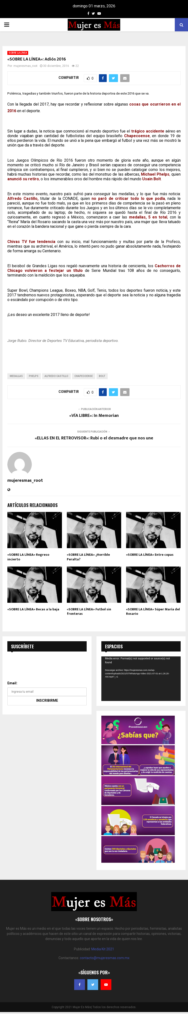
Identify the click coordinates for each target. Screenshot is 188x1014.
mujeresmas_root (25, 66)
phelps (33, 376)
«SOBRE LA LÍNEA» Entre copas (150, 554)
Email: (12, 683)
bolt (102, 376)
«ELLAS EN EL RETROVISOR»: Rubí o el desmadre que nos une (94, 438)
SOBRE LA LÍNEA (18, 52)
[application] (141, 678)
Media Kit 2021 (102, 949)
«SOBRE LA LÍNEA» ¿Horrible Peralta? (88, 557)
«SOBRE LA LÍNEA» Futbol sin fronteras (89, 611)
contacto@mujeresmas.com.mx (104, 958)
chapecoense (83, 376)
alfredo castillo (56, 376)
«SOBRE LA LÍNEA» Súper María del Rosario (153, 611)
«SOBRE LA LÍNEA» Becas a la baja (33, 609)
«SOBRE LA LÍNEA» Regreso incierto (28, 557)
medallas (16, 376)
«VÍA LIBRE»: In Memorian (94, 415)
